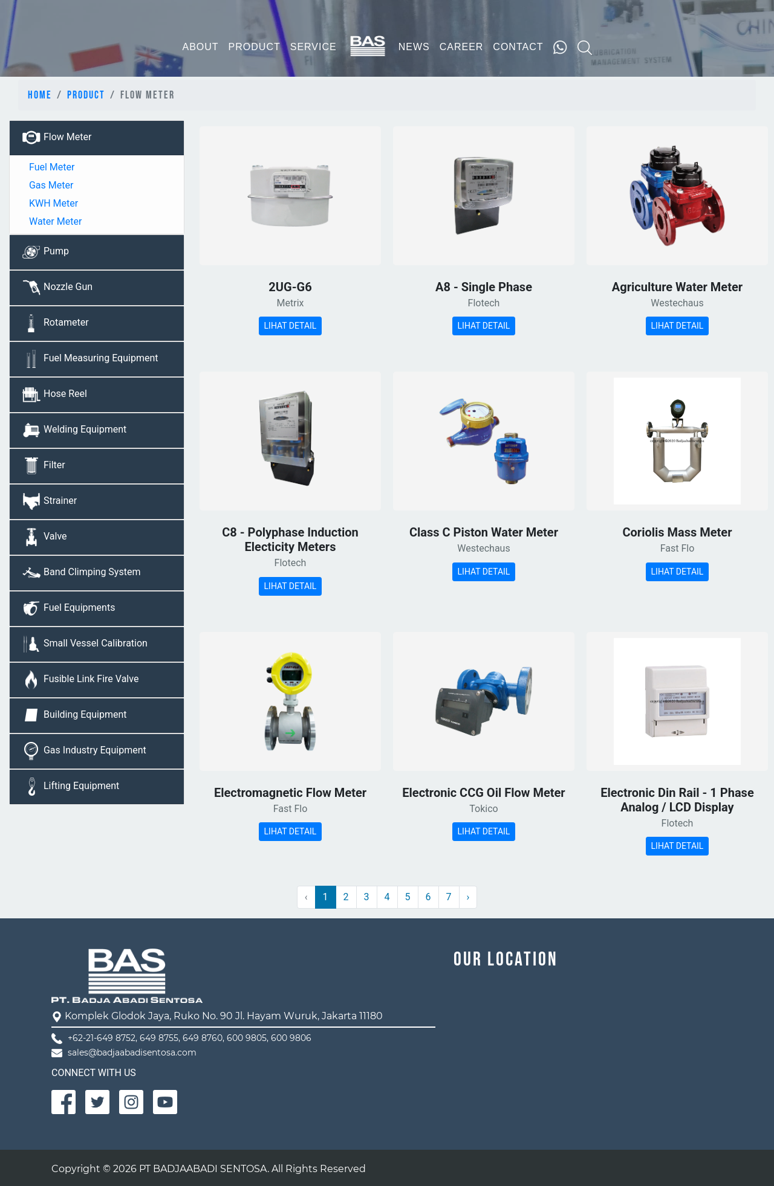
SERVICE (313, 47)
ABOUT (200, 47)
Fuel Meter (50, 167)
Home (40, 95)
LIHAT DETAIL (290, 325)
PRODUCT (255, 47)
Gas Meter (50, 185)
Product (86, 95)
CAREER (462, 47)
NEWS (414, 47)
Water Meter (54, 221)
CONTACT (518, 47)
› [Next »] (468, 897)
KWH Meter (52, 203)
